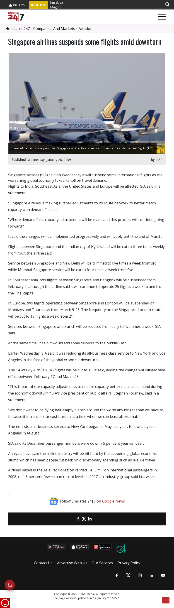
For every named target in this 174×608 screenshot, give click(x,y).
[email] (72, 519)
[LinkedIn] (90, 519)
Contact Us (43, 562)
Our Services (102, 562)
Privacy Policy (129, 562)
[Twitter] (84, 519)
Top (165, 600)
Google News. (114, 501)
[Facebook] (78, 519)
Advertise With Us (72, 562)
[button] (167, 4)
